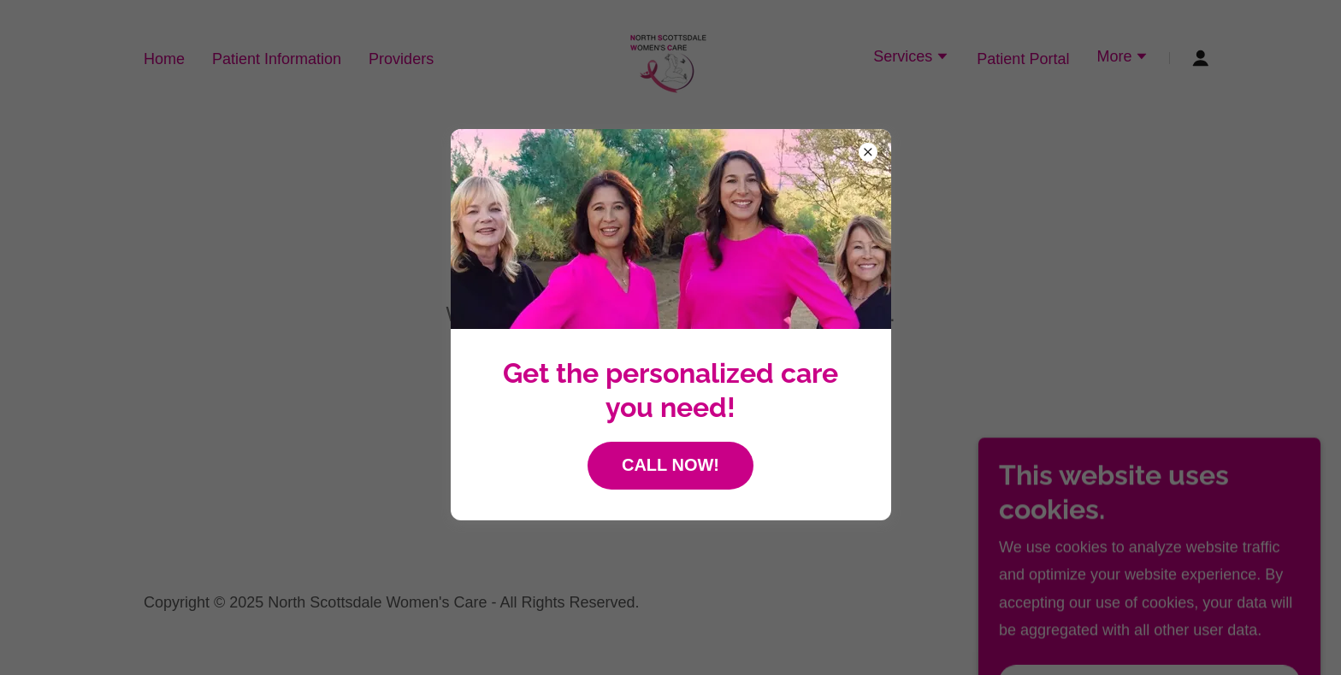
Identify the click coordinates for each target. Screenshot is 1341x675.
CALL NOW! (670, 464)
